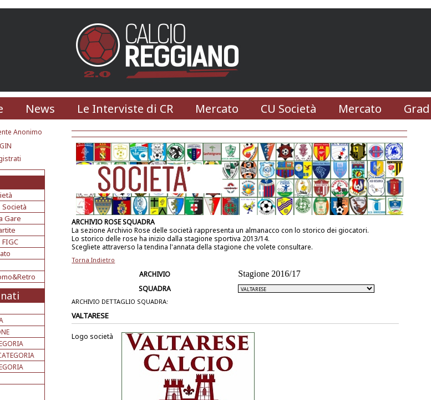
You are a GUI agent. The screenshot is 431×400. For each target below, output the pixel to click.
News (40, 108)
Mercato (217, 108)
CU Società (288, 108)
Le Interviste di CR (125, 108)
